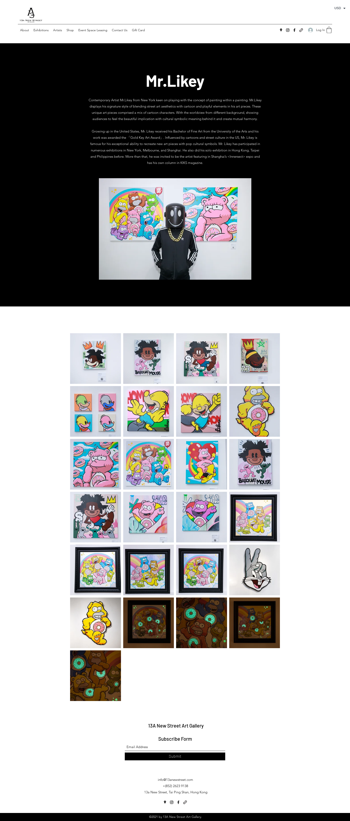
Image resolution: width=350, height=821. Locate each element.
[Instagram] (287, 30)
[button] (41, 30)
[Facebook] (294, 30)
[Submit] (175, 756)
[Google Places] (281, 30)
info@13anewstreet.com (175, 780)
